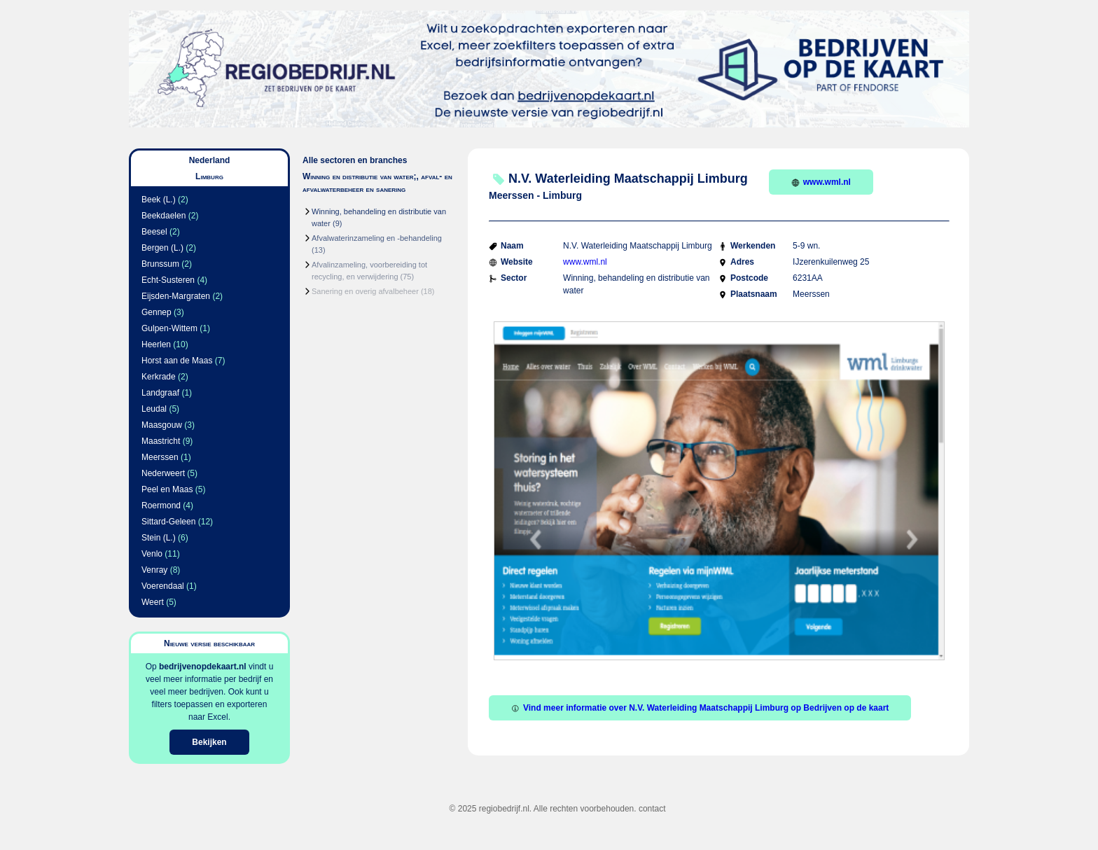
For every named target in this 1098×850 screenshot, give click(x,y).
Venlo (151, 554)
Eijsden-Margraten (175, 296)
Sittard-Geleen (168, 522)
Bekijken (209, 742)
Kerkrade (158, 377)
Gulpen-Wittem (169, 328)
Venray (154, 570)
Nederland (209, 160)
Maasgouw (161, 425)
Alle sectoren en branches (355, 160)
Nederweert (163, 473)
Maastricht (160, 441)
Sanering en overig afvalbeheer (365, 291)
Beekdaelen (163, 216)
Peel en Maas (167, 489)
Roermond (161, 505)
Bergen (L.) (162, 248)
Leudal (154, 409)
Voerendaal (162, 586)
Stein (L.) (158, 538)
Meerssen (160, 457)
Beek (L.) (158, 199)
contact (652, 809)
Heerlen (156, 344)
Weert (152, 602)
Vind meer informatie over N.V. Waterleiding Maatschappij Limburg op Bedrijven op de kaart (700, 708)
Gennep (156, 312)
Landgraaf (160, 393)
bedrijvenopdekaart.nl (202, 666)
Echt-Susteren (168, 280)
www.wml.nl (821, 182)
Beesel (154, 232)
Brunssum (160, 264)
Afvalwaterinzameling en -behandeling (377, 238)
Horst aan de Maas (176, 360)
